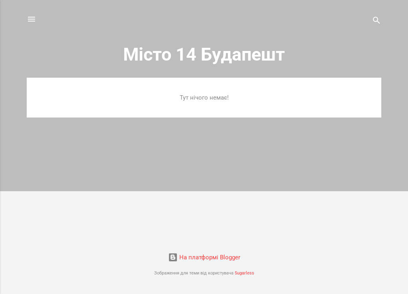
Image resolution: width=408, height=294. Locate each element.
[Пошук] (376, 22)
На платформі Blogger (204, 257)
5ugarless (244, 273)
